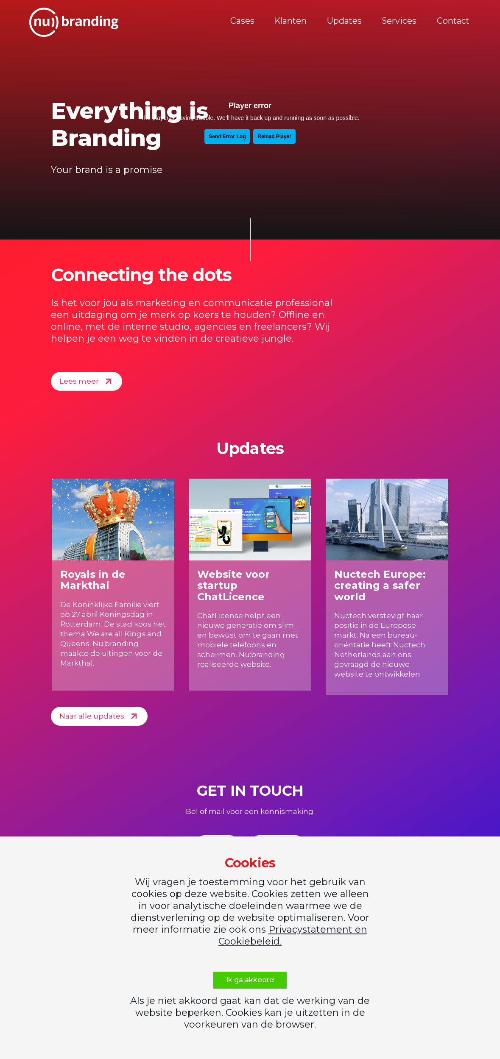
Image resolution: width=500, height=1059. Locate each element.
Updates (345, 22)
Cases (249, 22)
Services (398, 22)
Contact (449, 22)
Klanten (294, 22)
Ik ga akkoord (250, 980)
